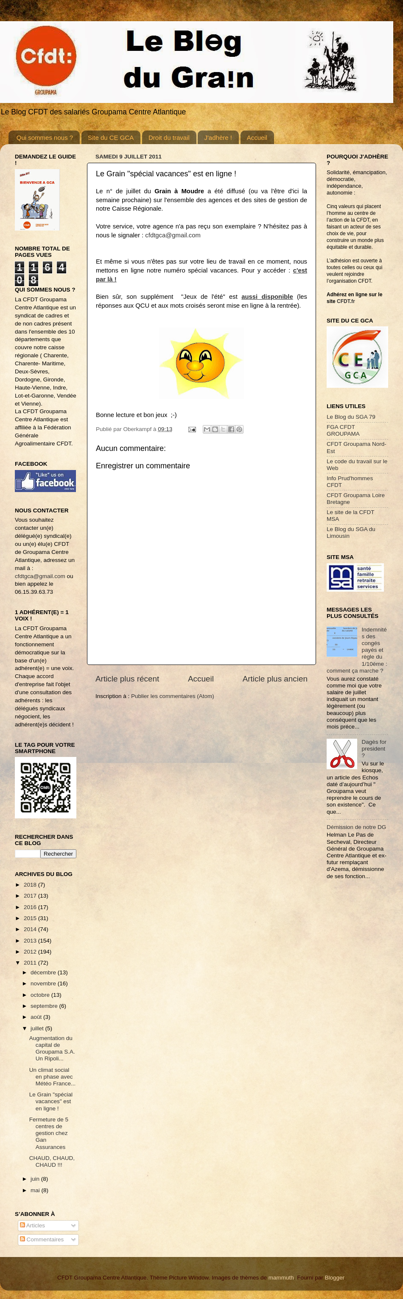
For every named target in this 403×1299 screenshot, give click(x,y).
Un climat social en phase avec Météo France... (52, 1077)
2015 (31, 918)
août (37, 1017)
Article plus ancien (275, 678)
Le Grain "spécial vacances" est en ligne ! (51, 1101)
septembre (45, 1006)
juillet (38, 1028)
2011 (31, 963)
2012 (31, 952)
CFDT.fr (346, 301)
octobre (41, 995)
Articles (32, 1225)
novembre (44, 983)
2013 (31, 940)
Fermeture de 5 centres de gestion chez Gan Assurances (48, 1133)
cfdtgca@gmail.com (173, 235)
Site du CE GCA (111, 137)
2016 (31, 907)
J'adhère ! (218, 137)
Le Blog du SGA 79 (351, 417)
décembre (44, 972)
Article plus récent (127, 678)
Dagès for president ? (373, 749)
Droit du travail (169, 137)
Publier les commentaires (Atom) (172, 696)
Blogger (334, 1277)
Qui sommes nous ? (45, 137)
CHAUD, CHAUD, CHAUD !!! (52, 1161)
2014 (31, 929)
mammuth (281, 1277)
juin (36, 1179)
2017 (31, 896)
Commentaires (42, 1239)
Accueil (257, 137)
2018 (31, 885)
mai (36, 1190)
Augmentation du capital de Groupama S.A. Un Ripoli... (52, 1048)
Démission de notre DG (356, 827)
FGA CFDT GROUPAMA (343, 430)
